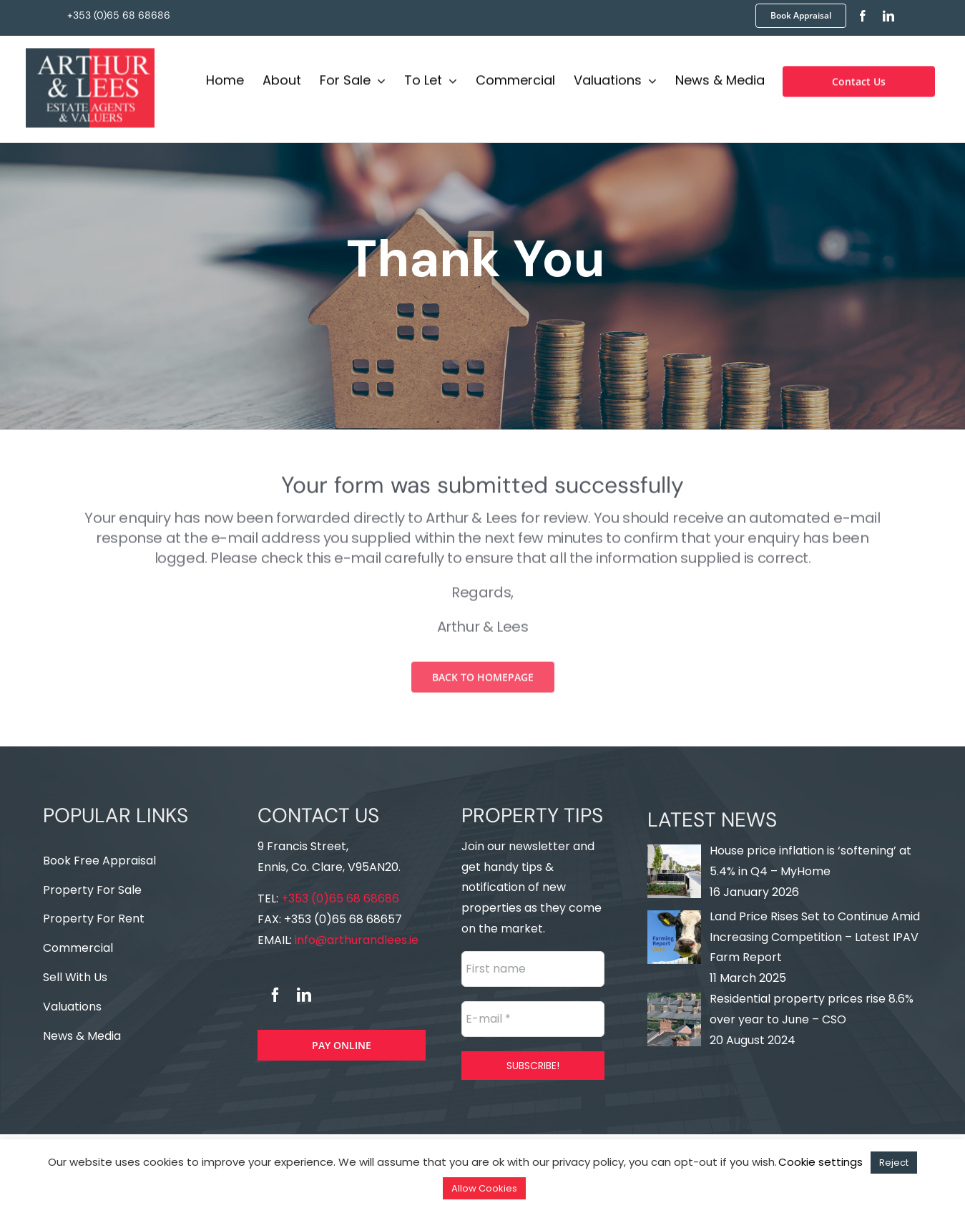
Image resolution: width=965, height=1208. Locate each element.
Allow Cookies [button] (484, 1188)
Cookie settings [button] (820, 1161)
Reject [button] (893, 1162)
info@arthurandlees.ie (355, 940)
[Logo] (90, 51)
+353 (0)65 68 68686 (118, 15)
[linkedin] (888, 15)
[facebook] (862, 15)
